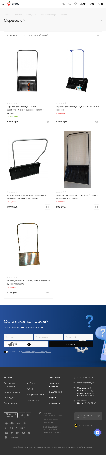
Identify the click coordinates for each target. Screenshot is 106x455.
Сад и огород (10, 403)
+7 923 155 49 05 (85, 378)
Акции (52, 397)
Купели (30, 389)
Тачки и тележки (12, 392)
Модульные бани (35, 394)
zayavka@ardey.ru (85, 383)
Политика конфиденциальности (52, 414)
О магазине (55, 392)
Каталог (8, 378)
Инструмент (33, 400)
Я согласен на (30, 352)
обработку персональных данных (36, 352)
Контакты (54, 403)
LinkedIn (28, 415)
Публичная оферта (51, 419)
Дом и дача (9, 397)
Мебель (30, 383)
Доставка (54, 377)
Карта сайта (48, 423)
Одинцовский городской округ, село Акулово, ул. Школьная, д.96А (86, 392)
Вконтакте (22, 415)
